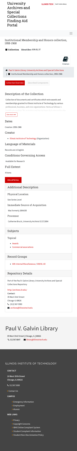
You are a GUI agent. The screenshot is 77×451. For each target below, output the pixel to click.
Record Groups (17, 257)
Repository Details (19, 273)
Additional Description (22, 187)
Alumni (16, 409)
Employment (19, 405)
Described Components (38, 82)
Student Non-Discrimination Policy (28, 435)
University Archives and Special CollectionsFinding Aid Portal (18, 14)
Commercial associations (22, 247)
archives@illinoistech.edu (21, 307)
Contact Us (13, 391)
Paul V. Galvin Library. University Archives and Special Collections (36, 70)
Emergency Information (23, 402)
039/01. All (41, 264)
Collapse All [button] (13, 180)
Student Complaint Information (27, 431)
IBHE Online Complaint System (26, 427)
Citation (65, 60)
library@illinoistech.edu (36, 339)
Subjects (13, 231)
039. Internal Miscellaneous (24, 264)
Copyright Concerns (21, 424)
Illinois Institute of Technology (23, 138)
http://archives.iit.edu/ (17, 290)
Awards (15, 243)
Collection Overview (15, 82)
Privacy (16, 420)
